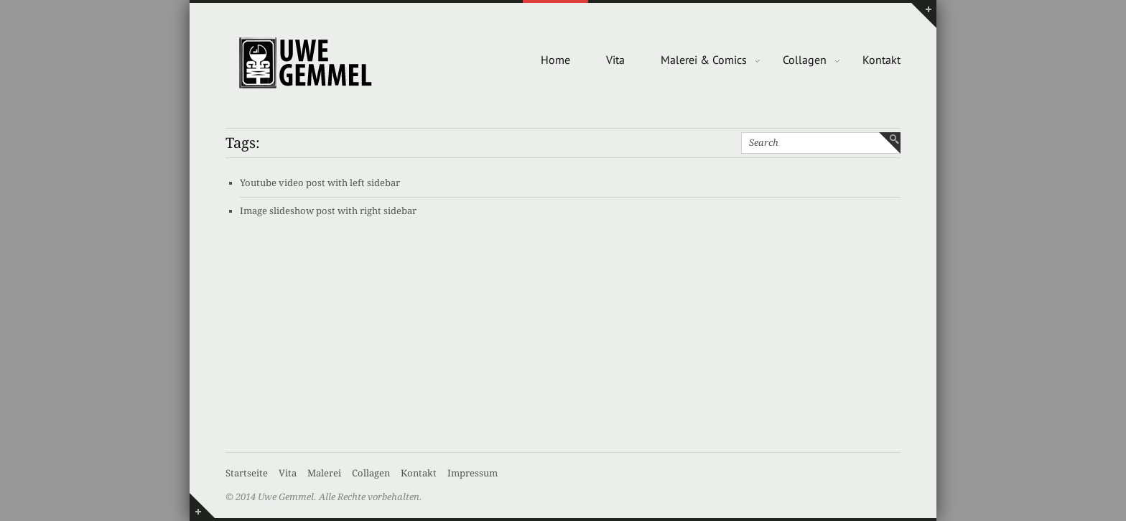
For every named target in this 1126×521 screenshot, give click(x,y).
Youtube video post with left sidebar (320, 182)
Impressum (472, 473)
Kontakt (881, 59)
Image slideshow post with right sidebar (328, 211)
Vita (615, 59)
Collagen (805, 59)
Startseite (246, 473)
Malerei (324, 473)
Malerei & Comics (704, 59)
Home (555, 59)
